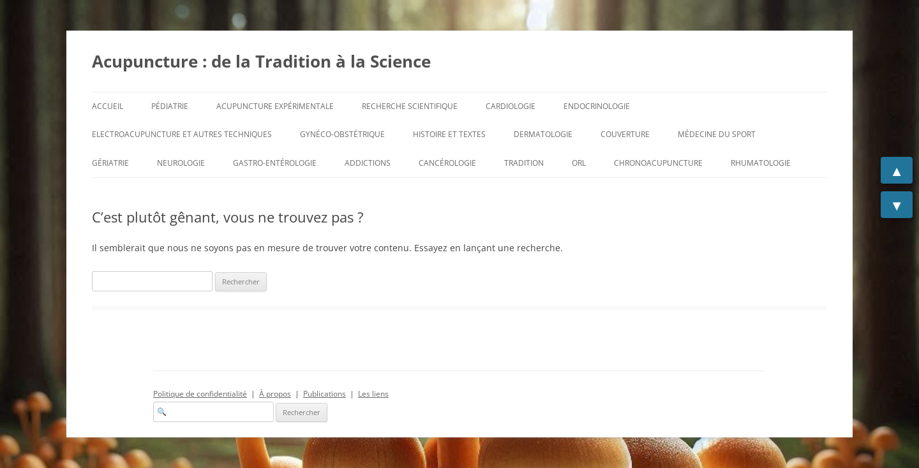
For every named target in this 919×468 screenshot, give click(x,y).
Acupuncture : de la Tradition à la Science (261, 61)
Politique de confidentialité (200, 393)
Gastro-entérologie (275, 162)
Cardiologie (510, 106)
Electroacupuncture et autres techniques (182, 134)
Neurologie (181, 162)
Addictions (368, 162)
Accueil (107, 106)
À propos (275, 393)
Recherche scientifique (410, 106)
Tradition (524, 162)
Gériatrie (110, 162)
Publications (324, 393)
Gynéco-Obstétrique (342, 134)
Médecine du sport (717, 134)
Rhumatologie (761, 162)
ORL (579, 162)
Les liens (373, 393)
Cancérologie (447, 162)
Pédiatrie (169, 106)
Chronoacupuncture (658, 162)
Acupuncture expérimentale (275, 106)
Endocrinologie (597, 106)
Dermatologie (543, 134)
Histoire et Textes (449, 134)
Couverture (625, 134)
